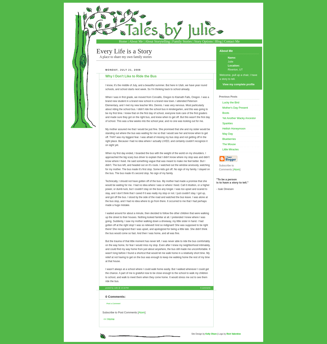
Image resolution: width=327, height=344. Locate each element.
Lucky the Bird (230, 102)
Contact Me (232, 41)
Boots (225, 112)
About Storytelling (157, 41)
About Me (136, 41)
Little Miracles (230, 149)
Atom (141, 312)
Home (123, 41)
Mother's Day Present (235, 107)
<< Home (108, 319)
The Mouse (229, 144)
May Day (227, 133)
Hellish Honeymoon (233, 128)
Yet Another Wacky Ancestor (239, 118)
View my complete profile (238, 84)
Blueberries (229, 139)
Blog (218, 41)
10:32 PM (124, 288)
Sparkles (227, 123)
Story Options (203, 41)
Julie (230, 61)
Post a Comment (113, 304)
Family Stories (182, 41)
